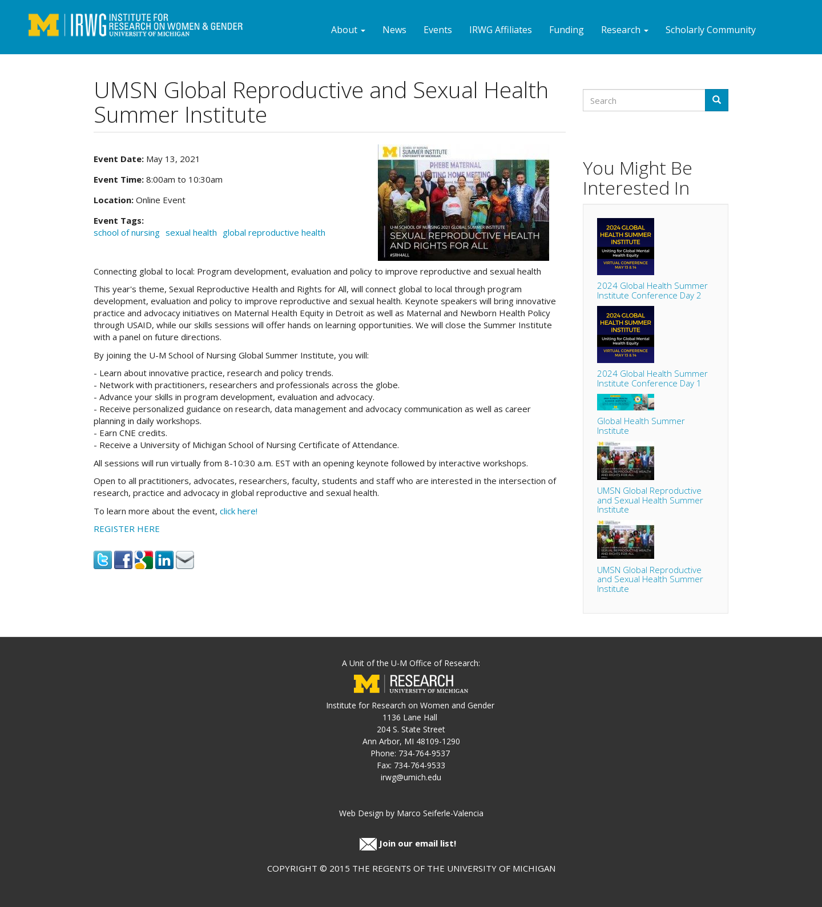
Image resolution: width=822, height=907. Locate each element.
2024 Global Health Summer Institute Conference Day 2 (652, 290)
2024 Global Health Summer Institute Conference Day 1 (652, 378)
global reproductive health (274, 232)
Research (624, 29)
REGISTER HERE (127, 528)
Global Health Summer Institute (641, 425)
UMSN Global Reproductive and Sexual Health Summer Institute (650, 500)
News (394, 29)
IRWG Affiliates (500, 29)
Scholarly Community (711, 29)
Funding (566, 29)
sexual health (191, 232)
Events (438, 29)
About (348, 29)
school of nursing (127, 232)
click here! (238, 511)
